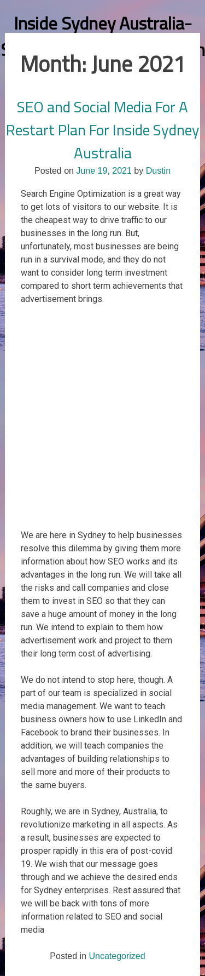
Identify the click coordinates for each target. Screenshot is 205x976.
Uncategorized (117, 956)
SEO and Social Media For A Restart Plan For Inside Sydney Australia (103, 129)
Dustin (158, 170)
